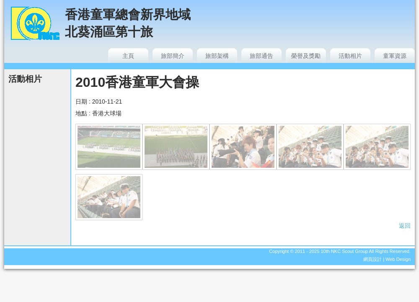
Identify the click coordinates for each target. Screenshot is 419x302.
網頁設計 (372, 259)
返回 (405, 225)
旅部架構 (217, 55)
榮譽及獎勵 (306, 55)
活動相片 (350, 55)
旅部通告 (261, 55)
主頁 (128, 55)
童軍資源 (394, 55)
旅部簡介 (172, 55)
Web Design (398, 259)
